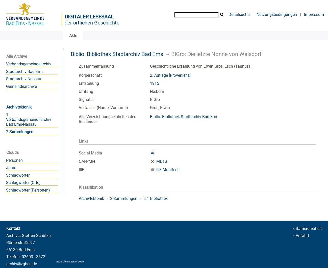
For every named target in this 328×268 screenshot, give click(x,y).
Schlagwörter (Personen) (28, 190)
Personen (14, 160)
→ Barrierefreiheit (306, 228)
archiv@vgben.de (21, 263)
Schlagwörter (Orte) (23, 182)
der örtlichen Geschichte (92, 23)
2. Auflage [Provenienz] (170, 75)
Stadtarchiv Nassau (23, 78)
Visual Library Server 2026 (70, 261)
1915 (154, 83)
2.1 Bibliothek (155, 198)
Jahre (11, 167)
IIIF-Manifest (167, 169)
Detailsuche (239, 14)
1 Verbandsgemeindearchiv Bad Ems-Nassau (28, 119)
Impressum (314, 14)
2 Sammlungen (19, 131)
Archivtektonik (19, 107)
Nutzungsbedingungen (277, 14)
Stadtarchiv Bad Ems (24, 71)
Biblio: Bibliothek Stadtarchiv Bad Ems (117, 54)
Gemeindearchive (21, 86)
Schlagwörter (18, 175)
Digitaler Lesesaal (89, 17)
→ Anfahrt (300, 235)
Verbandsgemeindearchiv (28, 64)
